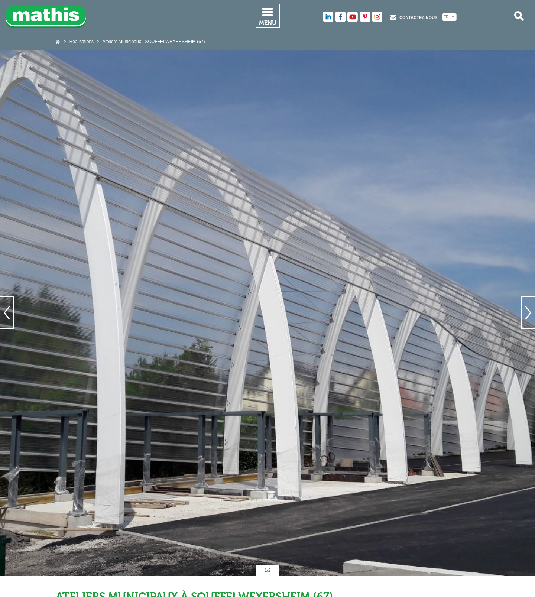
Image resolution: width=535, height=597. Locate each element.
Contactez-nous (418, 17)
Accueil (58, 42)
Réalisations (81, 41)
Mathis (46, 17)
